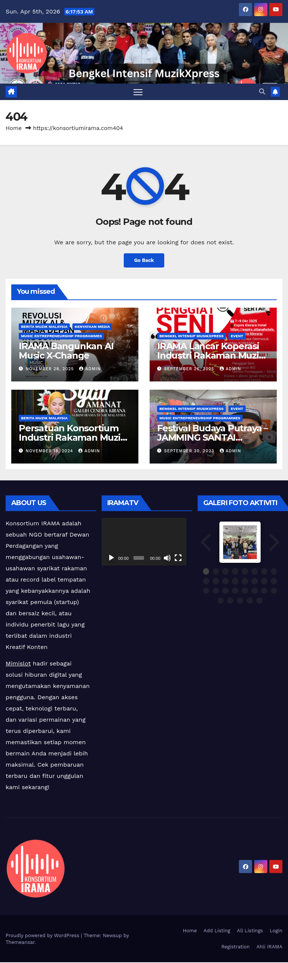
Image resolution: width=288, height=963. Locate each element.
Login (276, 931)
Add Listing (217, 931)
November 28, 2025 (51, 369)
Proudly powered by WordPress (43, 936)
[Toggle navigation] (138, 92)
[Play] (111, 558)
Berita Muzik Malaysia (44, 327)
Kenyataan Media (92, 327)
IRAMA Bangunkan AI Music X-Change (66, 351)
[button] (262, 92)
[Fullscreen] (178, 558)
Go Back (144, 261)
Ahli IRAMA (269, 947)
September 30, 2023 (190, 451)
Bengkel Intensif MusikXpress (191, 337)
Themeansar (20, 942)
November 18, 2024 (50, 451)
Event (237, 337)
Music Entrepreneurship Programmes (61, 337)
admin (89, 369)
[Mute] (167, 558)
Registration (235, 947)
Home (14, 128)
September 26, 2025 (190, 369)
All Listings (250, 931)
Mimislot (18, 664)
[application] (144, 542)
